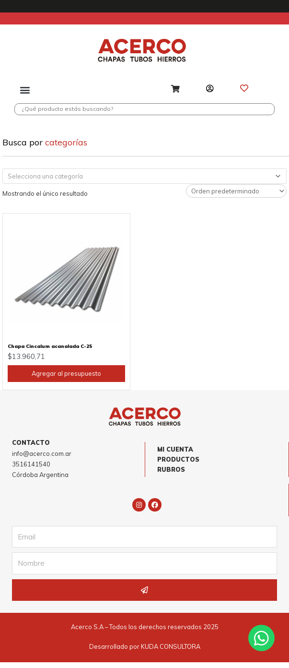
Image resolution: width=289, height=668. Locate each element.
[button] (25, 89)
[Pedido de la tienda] (236, 196)
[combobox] (144, 181)
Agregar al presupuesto (66, 378)
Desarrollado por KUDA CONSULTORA (144, 652)
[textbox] (141, 181)
